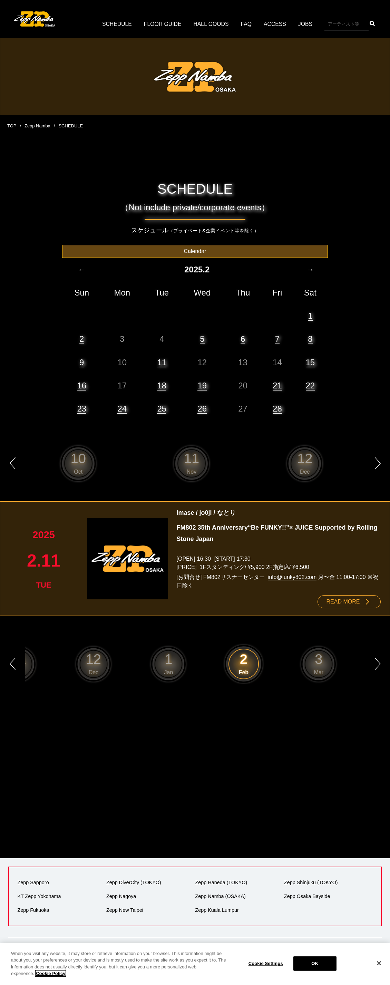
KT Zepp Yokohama (39, 896)
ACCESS (275, 24)
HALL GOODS (211, 24)
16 (81, 385)
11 (161, 362)
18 (161, 385)
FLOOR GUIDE (162, 24)
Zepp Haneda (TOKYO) (221, 882)
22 (310, 385)
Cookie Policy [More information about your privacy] (50, 973)
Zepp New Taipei (124, 909)
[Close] (379, 963)
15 (310, 362)
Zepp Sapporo (33, 882)
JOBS (306, 24)
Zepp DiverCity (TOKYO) (133, 882)
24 (122, 408)
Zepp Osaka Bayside (307, 896)
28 (277, 408)
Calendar (195, 251)
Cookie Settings (265, 963)
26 (202, 408)
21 (277, 385)
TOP (12, 125)
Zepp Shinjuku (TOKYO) (311, 882)
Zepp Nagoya (121, 896)
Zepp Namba (37, 125)
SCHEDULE (116, 24)
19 (202, 385)
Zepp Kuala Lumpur (216, 909)
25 (161, 408)
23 (81, 408)
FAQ (246, 24)
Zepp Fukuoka (33, 909)
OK (314, 963)
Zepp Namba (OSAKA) (220, 896)
